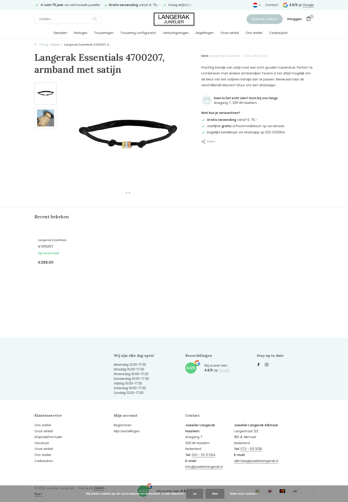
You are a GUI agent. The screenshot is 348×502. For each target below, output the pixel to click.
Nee (215, 494)
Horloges (80, 33)
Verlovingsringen (176, 33)
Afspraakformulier (48, 437)
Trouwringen (104, 33)
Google (308, 5)
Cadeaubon (278, 33)
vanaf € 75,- (229, 120)
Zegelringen (204, 33)
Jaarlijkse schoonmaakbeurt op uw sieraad (242, 126)
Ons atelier (254, 33)
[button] (126, 192)
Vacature (41, 443)
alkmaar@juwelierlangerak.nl (256, 461)
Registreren (122, 425)
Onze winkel (229, 33)
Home (57, 44)
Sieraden (60, 33)
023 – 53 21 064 (203, 455)
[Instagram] (266, 365)
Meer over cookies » (244, 494)
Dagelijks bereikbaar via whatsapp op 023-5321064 (243, 132)
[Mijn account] (294, 19)
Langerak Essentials (225, 56)
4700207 (45, 246)
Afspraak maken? (264, 19)
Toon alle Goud (255, 56)
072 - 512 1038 (251, 449)
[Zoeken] (67, 19)
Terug (41, 44)
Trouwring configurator (138, 33)
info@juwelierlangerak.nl (204, 466)
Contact (271, 5)
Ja (194, 494)
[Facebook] (258, 365)
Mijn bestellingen (127, 431)
